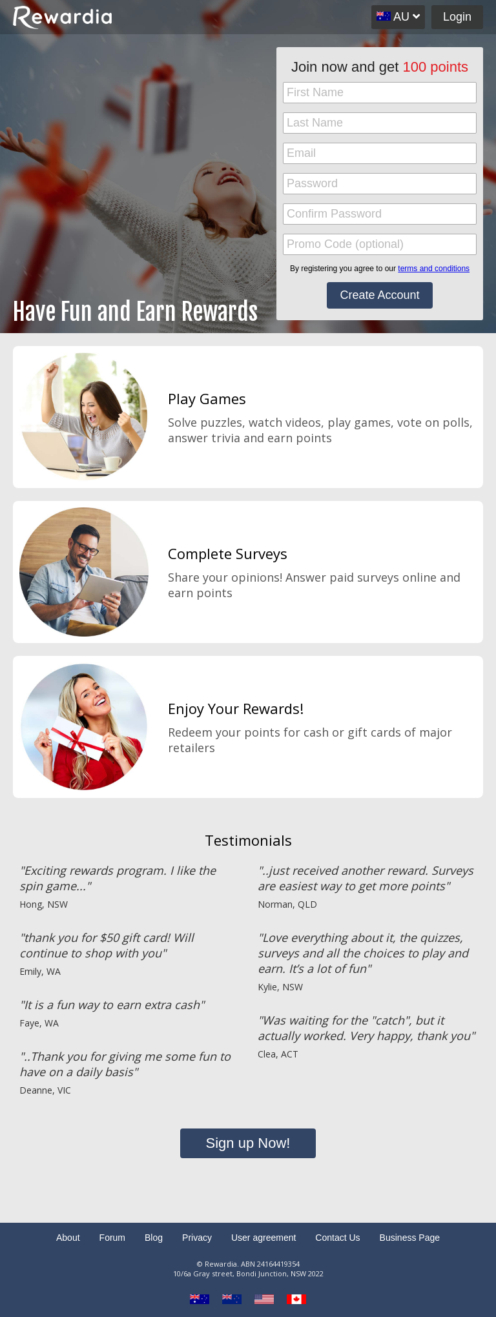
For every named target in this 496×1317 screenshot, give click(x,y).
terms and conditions (434, 268)
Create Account (379, 295)
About (68, 1237)
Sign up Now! (248, 1143)
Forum (112, 1237)
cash (316, 732)
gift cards (374, 732)
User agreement (263, 1237)
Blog (154, 1237)
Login (457, 16)
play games (359, 422)
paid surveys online (383, 577)
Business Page (410, 1237)
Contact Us (337, 1237)
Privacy (197, 1237)
